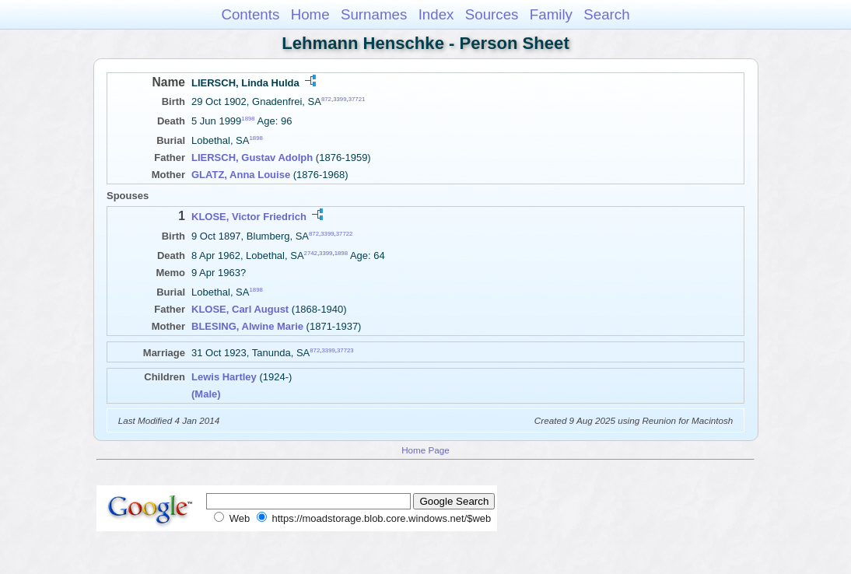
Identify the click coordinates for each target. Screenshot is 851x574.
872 (326, 99)
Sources (492, 14)
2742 (310, 253)
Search (606, 14)
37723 (345, 350)
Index (436, 14)
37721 (357, 99)
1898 (247, 118)
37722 (344, 232)
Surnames (374, 14)
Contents (250, 14)
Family (551, 14)
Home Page (425, 450)
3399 (339, 99)
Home (310, 14)
